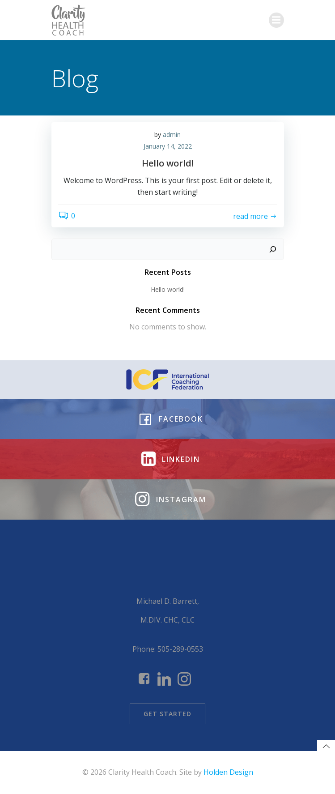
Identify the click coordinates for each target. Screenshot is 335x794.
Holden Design (228, 772)
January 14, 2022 (168, 146)
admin (172, 134)
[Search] (273, 249)
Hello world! (168, 289)
